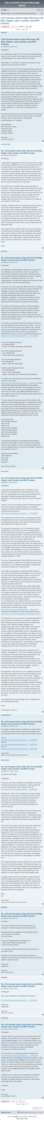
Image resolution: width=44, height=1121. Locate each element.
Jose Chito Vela (5, 144)
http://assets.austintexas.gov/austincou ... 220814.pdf (19, 744)
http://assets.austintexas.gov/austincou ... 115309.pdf (19, 1055)
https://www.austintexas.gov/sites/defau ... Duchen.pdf (19, 609)
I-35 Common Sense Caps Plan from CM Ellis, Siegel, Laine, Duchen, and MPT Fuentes (22, 21)
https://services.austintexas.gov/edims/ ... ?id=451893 (19, 513)
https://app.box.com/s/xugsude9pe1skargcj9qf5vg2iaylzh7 (20, 614)
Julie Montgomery (6, 715)
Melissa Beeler (5, 760)
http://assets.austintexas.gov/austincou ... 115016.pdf (19, 1000)
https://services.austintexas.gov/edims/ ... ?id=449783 (19, 336)
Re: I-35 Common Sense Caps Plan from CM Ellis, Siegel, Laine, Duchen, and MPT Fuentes (22, 152)
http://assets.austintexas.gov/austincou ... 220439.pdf (19, 740)
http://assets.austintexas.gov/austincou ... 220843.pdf (19, 749)
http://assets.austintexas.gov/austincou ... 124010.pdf (19, 383)
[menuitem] (6, 10)
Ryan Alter (4, 251)
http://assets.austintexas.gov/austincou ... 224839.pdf (19, 789)
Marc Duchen (5, 471)
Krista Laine (4, 1018)
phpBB (16, 1116)
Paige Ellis (4, 32)
